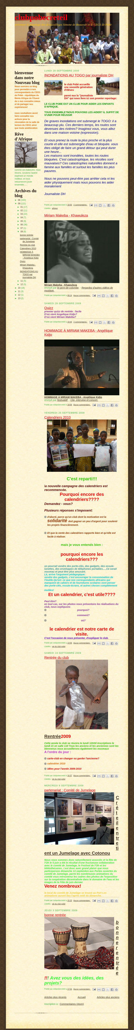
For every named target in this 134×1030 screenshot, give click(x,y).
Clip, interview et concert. (84, 400)
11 (21, 281)
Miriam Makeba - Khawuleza (66, 215)
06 (21, 224)
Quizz (22, 261)
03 (21, 214)
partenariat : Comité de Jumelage (69, 790)
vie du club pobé (58, 646)
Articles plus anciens (108, 997)
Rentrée (52, 736)
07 (21, 228)
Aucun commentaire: (82, 295)
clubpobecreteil (41, 17)
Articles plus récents (55, 997)
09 (19, 203)
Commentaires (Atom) (72, 1004)
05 (21, 221)
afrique (55, 208)
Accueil (82, 997)
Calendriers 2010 (28, 248)
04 (21, 217)
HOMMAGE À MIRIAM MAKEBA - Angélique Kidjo (30, 255)
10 (19, 288)
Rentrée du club (27, 245)
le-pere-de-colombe (68, 287)
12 (21, 284)
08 (19, 200)
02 (21, 210)
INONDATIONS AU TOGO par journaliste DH (29, 274)
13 (19, 298)
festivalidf (62, 400)
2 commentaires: (80, 205)
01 (21, 207)
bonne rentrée (26, 235)
